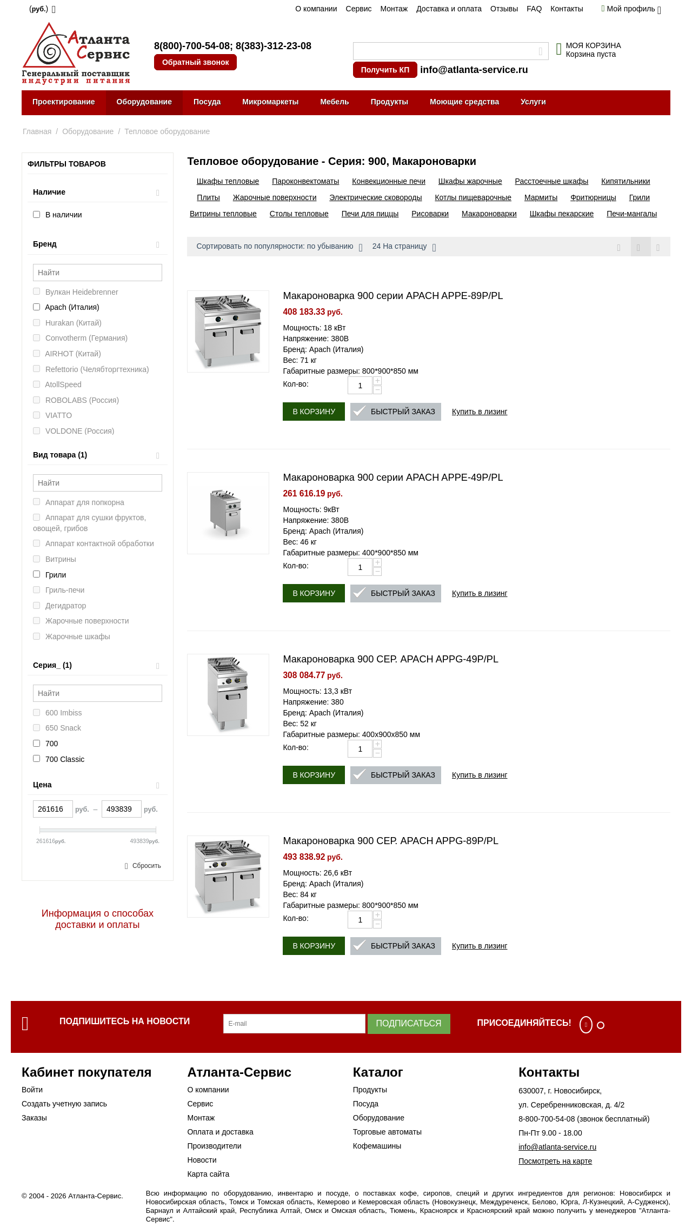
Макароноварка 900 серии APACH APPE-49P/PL (393, 478)
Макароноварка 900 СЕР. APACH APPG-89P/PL (390, 841)
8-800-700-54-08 (546, 1119)
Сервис (359, 8)
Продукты (390, 101)
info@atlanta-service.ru (474, 69)
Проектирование (63, 101)
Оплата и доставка (220, 1132)
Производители (214, 1146)
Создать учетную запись (64, 1104)
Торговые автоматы (387, 1132)
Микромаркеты (270, 101)
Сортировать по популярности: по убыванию (279, 248)
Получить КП (385, 69)
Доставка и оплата (449, 8)
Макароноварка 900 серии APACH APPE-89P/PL (393, 296)
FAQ (534, 8)
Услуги (533, 101)
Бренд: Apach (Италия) (323, 350)
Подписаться (409, 1024)
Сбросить (146, 866)
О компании (316, 8)
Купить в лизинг (480, 412)
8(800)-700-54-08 (192, 46)
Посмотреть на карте (555, 1161)
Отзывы (504, 8)
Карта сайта (208, 1174)
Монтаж (394, 8)
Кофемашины (377, 1146)
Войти (32, 1090)
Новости (201, 1160)
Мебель (334, 101)
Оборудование (144, 101)
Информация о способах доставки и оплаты (98, 919)
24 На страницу (404, 248)
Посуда (207, 101)
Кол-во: (295, 384)
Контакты (566, 8)
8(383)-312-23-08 (273, 46)
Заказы (34, 1118)
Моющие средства (464, 101)
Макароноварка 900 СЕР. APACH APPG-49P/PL (390, 659)
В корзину (313, 412)
